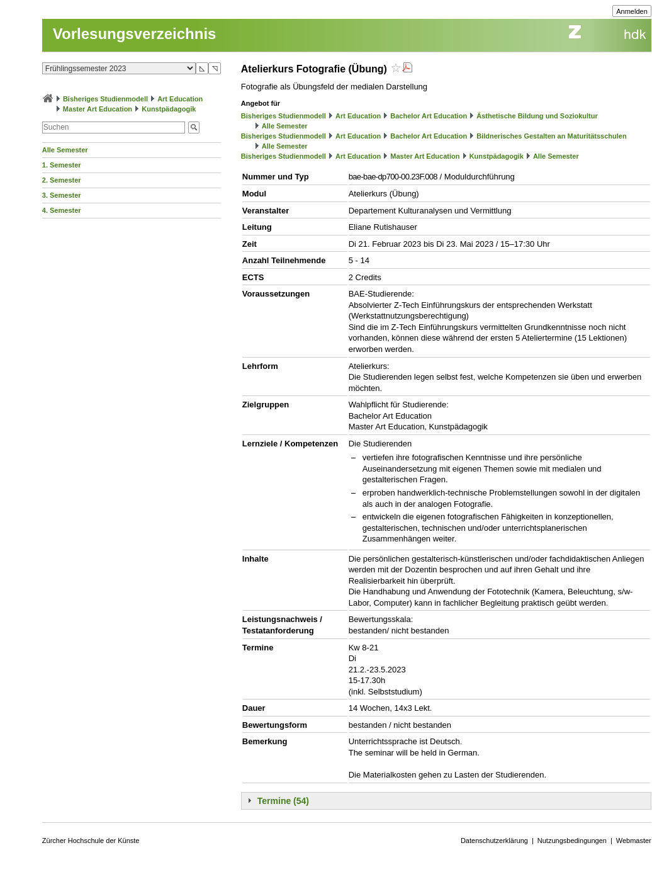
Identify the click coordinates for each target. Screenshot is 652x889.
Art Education (180, 99)
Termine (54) (283, 801)
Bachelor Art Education (428, 116)
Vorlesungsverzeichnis (134, 33)
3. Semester (61, 195)
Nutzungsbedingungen (572, 840)
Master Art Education (97, 109)
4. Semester (61, 210)
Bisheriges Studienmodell (105, 99)
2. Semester (61, 180)
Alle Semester (65, 150)
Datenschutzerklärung (494, 840)
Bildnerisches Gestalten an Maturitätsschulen (551, 136)
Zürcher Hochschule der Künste (91, 840)
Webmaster (633, 840)
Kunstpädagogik (169, 109)
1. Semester (61, 165)
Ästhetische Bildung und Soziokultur (537, 116)
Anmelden (632, 11)
